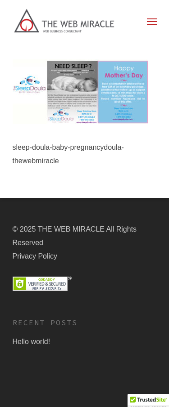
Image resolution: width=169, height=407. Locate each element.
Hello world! (31, 341)
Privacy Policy (35, 256)
